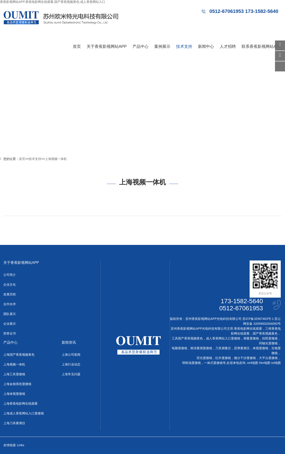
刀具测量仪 (223, 348)
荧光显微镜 (204, 358)
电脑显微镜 (179, 348)
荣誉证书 (9, 333)
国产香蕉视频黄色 (265, 333)
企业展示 (9, 323)
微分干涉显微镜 (245, 358)
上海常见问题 (71, 374)
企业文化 (9, 284)
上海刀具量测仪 (14, 423)
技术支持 (184, 46)
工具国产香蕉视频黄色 (187, 338)
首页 (77, 46)
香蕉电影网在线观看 (248, 328)
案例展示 (162, 46)
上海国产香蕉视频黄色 (19, 354)
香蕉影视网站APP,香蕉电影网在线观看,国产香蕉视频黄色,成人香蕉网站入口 (52, 2)
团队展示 (9, 314)
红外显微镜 (223, 358)
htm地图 (264, 363)
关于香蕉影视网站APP (107, 46)
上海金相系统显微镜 (17, 384)
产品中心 (140, 46)
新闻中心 (206, 46)
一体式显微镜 (213, 363)
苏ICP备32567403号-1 (258, 319)
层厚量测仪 (242, 348)
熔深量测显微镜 (201, 348)
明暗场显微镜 (191, 363)
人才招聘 (228, 46)
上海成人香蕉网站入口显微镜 (23, 413)
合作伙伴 (9, 304)
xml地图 (252, 363)
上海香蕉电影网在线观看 (20, 403)
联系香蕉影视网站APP (262, 46)
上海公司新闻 (71, 354)
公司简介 (9, 274)
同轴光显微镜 (268, 343)
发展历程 (9, 294)
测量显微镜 (251, 338)
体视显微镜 (260, 348)
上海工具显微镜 (14, 374)
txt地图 (276, 363)
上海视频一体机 (56, 159)
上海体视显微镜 (14, 393)
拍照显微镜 (270, 338)
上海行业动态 (71, 364)
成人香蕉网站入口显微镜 (223, 338)
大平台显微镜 (268, 358)
